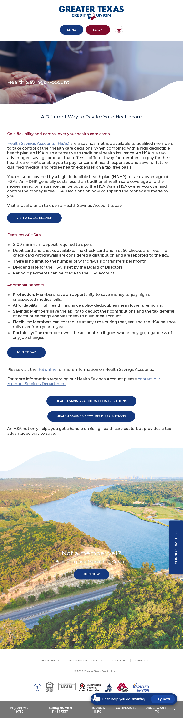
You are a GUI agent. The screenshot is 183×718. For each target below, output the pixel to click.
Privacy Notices (47, 660)
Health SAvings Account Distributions (91, 416)
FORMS (149, 708)
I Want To (160, 709)
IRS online (46, 369)
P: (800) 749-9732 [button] (20, 709)
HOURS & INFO (98, 709)
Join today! (26, 352)
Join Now (91, 574)
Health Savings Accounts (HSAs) (38, 143)
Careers (141, 660)
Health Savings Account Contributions (91, 401)
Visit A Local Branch (34, 218)
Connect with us (176, 547)
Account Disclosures (85, 660)
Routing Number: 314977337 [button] (59, 709)
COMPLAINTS (126, 708)
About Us (119, 660)
